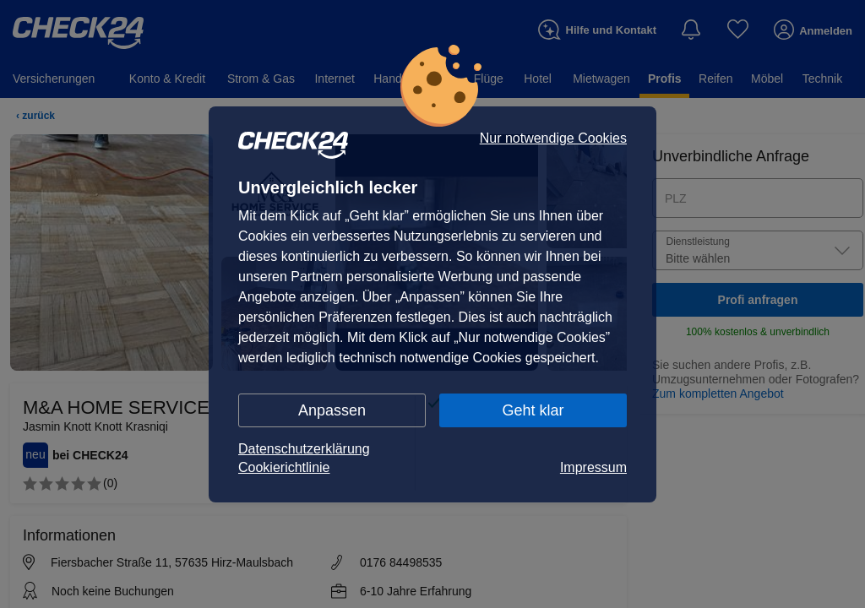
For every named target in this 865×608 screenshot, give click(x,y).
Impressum (593, 467)
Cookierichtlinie (284, 467)
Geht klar (532, 410)
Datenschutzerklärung (304, 449)
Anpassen (332, 410)
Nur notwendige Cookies (553, 138)
